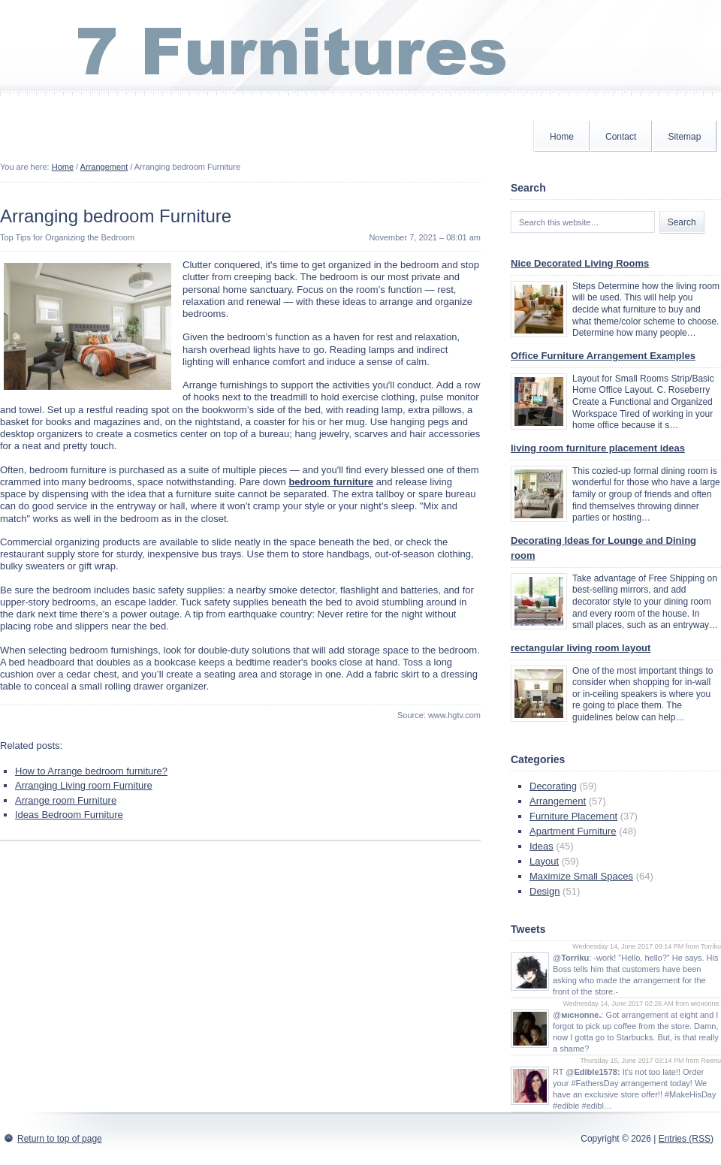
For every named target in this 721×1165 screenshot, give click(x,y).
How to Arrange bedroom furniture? (91, 771)
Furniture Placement (573, 816)
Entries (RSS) (686, 1138)
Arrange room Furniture (65, 800)
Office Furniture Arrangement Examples (603, 355)
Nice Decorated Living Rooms (580, 263)
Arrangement (104, 166)
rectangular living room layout (580, 647)
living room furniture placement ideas (598, 448)
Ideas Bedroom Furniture (69, 814)
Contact (620, 136)
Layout (544, 861)
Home (562, 136)
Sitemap (684, 136)
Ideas (541, 846)
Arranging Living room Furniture (83, 785)
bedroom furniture (330, 481)
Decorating (553, 786)
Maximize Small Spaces (581, 876)
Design (544, 891)
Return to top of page (59, 1138)
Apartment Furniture (573, 831)
